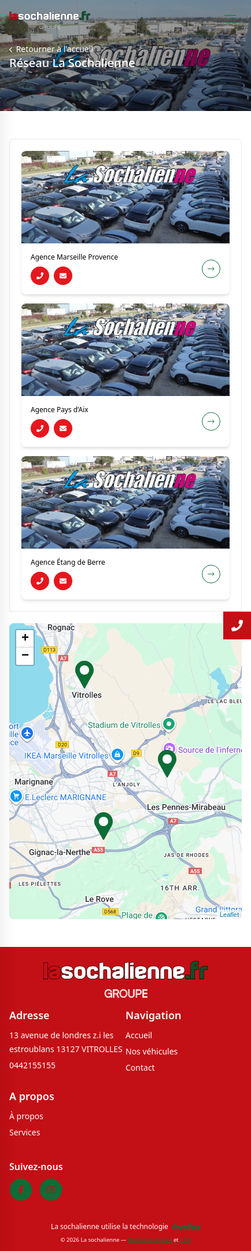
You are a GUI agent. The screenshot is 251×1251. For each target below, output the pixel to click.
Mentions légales (150, 1239)
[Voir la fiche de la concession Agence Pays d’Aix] (211, 421)
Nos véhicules (152, 1051)
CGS (185, 1239)
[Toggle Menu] (230, 18)
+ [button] (25, 638)
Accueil (139, 1035)
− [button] (25, 656)
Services (24, 1132)
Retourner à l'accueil (53, 48)
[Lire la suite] (237, 625)
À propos (26, 1116)
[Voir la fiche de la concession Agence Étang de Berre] (211, 574)
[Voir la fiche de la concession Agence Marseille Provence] (211, 269)
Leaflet (229, 914)
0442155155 (32, 1065)
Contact (140, 1067)
